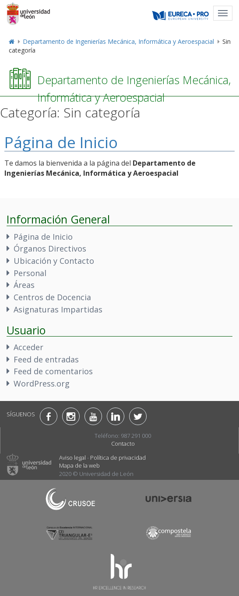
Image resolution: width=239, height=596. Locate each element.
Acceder (28, 347)
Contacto (123, 443)
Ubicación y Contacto (54, 260)
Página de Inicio (61, 142)
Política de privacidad (118, 457)
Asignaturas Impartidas (58, 309)
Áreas (24, 285)
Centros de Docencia (52, 297)
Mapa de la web (79, 465)
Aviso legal (72, 457)
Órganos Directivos (50, 248)
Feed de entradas (46, 359)
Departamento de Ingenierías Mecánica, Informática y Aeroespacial (118, 41)
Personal (30, 273)
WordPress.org (42, 383)
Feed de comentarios (53, 371)
